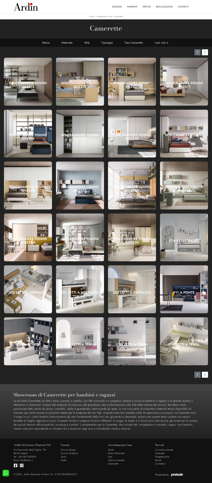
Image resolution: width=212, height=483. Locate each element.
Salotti (111, 450)
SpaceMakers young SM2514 (80, 137)
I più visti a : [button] (162, 43)
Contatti (183, 6)
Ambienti (132, 6)
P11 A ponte (184, 292)
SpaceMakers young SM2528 (28, 188)
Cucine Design (68, 450)
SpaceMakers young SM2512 (28, 85)
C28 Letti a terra (132, 344)
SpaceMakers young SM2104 (28, 137)
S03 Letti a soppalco (132, 292)
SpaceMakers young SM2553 (132, 188)
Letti (110, 456)
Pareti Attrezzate (116, 453)
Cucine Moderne (69, 453)
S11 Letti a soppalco (80, 292)
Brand (158, 460)
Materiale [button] (67, 43)
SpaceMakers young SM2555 (80, 240)
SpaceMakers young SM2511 (184, 85)
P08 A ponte (28, 344)
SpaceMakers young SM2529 (184, 188)
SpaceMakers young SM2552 (80, 188)
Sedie (64, 460)
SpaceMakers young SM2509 (132, 85)
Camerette (118, 16)
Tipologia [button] (107, 43)
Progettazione (162, 456)
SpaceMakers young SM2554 (28, 240)
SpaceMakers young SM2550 (132, 137)
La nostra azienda (164, 450)
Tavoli (63, 456)
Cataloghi (160, 453)
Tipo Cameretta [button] (134, 43)
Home (91, 16)
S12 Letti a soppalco (28, 292)
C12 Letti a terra (184, 344)
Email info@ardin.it (23, 460)
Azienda (117, 6)
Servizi (147, 6)
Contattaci (160, 463)
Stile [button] (87, 43)
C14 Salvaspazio (184, 241)
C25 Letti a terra (80, 344)
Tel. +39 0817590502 (25, 456)
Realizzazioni (164, 6)
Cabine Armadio (116, 460)
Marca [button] (46, 43)
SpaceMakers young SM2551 (184, 137)
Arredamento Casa (104, 16)
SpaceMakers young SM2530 (132, 240)
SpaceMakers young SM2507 (80, 85)
